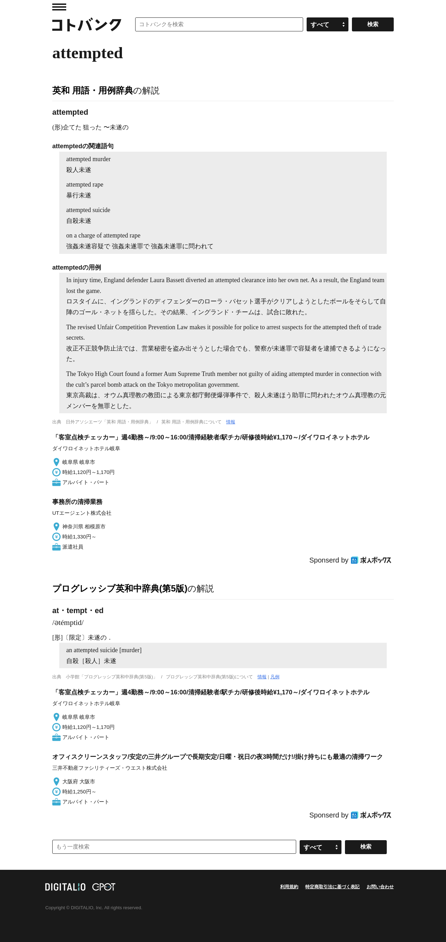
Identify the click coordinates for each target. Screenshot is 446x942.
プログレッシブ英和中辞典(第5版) (119, 588)
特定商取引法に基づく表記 (332, 886)
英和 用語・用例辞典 (92, 90)
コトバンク (86, 24)
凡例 (274, 676)
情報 (230, 421)
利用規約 (289, 886)
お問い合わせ (380, 886)
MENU (59, 7)
